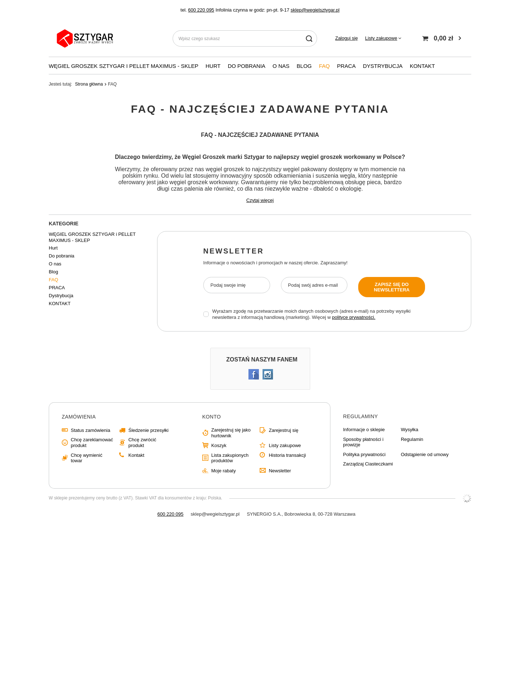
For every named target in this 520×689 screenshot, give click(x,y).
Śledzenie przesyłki (148, 430)
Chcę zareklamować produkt (92, 442)
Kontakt (136, 455)
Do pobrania (246, 66)
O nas (281, 66)
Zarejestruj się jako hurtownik (231, 432)
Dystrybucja (383, 66)
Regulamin (412, 439)
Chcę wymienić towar (86, 458)
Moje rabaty (223, 470)
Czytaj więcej (260, 200)
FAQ (324, 66)
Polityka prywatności (364, 454)
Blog (304, 66)
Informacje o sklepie (364, 429)
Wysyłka (409, 429)
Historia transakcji (287, 455)
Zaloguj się (346, 38)
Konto (211, 417)
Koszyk (218, 445)
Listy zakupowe (381, 38)
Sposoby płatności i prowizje (363, 442)
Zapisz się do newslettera (392, 287)
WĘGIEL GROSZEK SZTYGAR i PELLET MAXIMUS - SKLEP (123, 66)
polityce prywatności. (353, 317)
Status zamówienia (90, 430)
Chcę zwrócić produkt (142, 442)
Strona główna (89, 84)
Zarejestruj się (283, 430)
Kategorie (63, 223)
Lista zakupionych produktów (229, 458)
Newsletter (233, 251)
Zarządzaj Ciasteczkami (368, 464)
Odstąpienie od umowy (424, 454)
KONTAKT (422, 66)
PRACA (346, 66)
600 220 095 (201, 10)
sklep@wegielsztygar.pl (315, 10)
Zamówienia (79, 417)
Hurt (212, 66)
